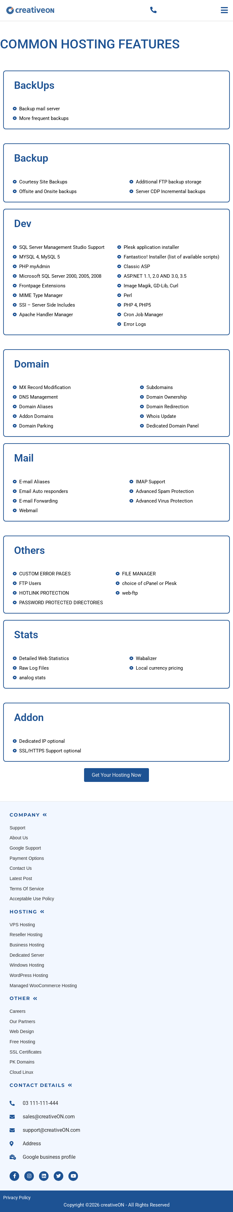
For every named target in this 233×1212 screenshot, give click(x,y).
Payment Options (27, 858)
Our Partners (22, 1021)
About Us (19, 837)
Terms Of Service (27, 888)
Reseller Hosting (26, 934)
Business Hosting (27, 944)
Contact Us (21, 868)
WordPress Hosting (29, 975)
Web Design (22, 1031)
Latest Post (21, 878)
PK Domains (22, 1061)
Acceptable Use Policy (32, 898)
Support (17, 827)
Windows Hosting (27, 965)
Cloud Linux (21, 1072)
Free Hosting (22, 1041)
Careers (18, 1011)
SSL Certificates (26, 1052)
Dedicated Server (27, 955)
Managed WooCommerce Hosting (43, 985)
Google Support (25, 848)
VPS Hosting (22, 924)
